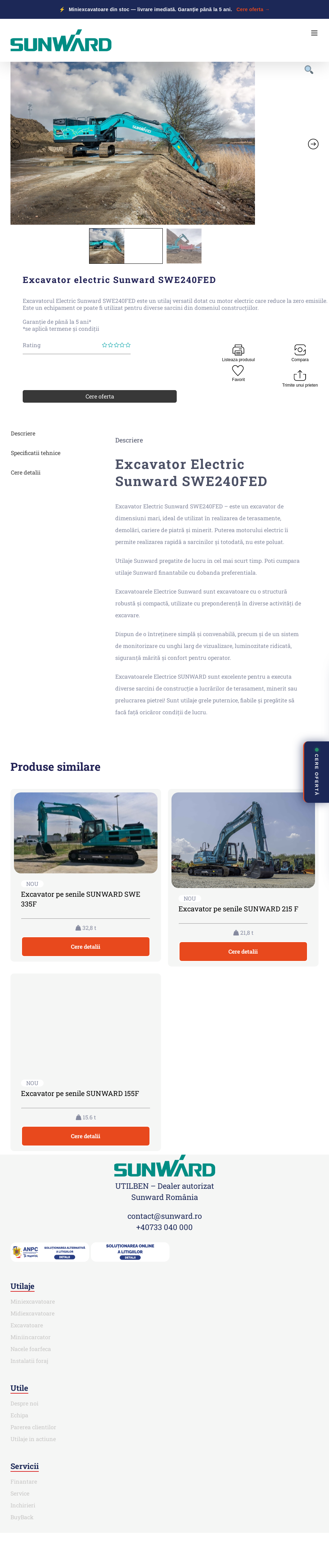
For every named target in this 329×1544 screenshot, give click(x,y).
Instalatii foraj (29, 1360)
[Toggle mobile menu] (315, 33)
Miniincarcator (30, 1337)
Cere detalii (26, 472)
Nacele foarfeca (30, 1348)
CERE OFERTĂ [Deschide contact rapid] (316, 771)
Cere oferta (100, 396)
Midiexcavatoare (32, 1313)
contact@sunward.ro (164, 1216)
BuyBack (22, 1517)
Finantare (23, 1481)
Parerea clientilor (33, 1427)
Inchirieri (22, 1505)
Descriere (23, 433)
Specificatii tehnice (35, 452)
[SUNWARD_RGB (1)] (164, 1157)
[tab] (50, 433)
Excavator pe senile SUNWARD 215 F (238, 908)
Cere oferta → (253, 9)
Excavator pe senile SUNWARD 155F (80, 1093)
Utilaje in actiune (33, 1438)
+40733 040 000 (164, 1227)
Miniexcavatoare (32, 1301)
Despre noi (24, 1403)
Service (19, 1493)
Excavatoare (26, 1325)
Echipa (19, 1415)
